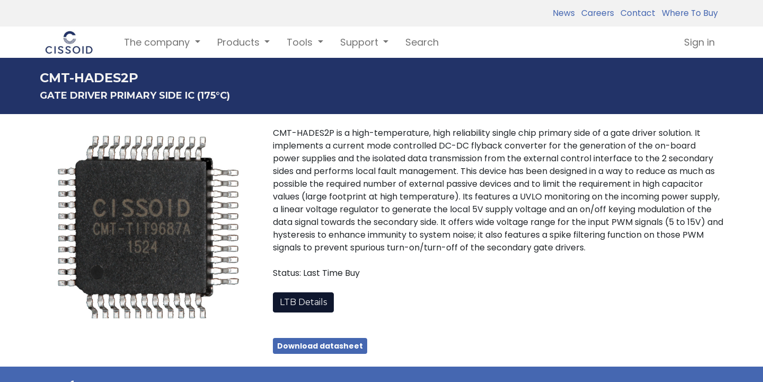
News (564, 13)
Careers (595, 13)
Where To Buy (688, 13)
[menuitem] (422, 42)
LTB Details (303, 302)
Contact (635, 13)
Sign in (699, 42)
